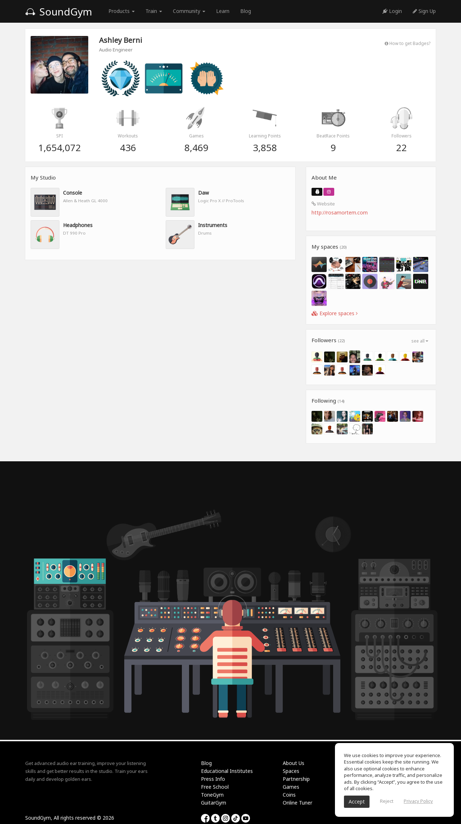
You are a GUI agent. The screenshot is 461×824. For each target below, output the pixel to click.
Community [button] (189, 11)
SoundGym (58, 11)
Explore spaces (335, 313)
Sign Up (424, 11)
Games (291, 786)
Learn (222, 11)
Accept (357, 801)
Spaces (291, 771)
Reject (386, 801)
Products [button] (121, 11)
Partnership (296, 778)
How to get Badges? (407, 43)
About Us (293, 763)
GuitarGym (213, 802)
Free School (215, 786)
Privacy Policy (418, 801)
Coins (289, 794)
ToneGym (212, 794)
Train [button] (154, 11)
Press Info (213, 778)
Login (392, 11)
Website (323, 203)
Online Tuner (297, 802)
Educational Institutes (227, 771)
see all (419, 341)
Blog (245, 11)
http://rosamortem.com (340, 212)
